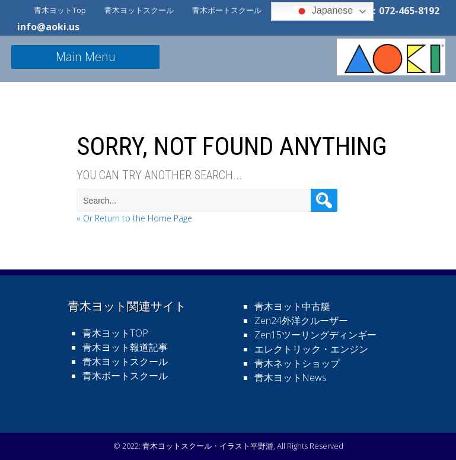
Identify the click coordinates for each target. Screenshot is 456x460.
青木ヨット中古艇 (292, 306)
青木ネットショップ (297, 363)
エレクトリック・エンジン (311, 349)
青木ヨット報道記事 (125, 347)
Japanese (324, 11)
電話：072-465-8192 (394, 10)
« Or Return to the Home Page (134, 218)
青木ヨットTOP (115, 333)
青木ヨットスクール (139, 10)
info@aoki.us (48, 26)
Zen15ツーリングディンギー (315, 334)
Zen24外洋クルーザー (301, 320)
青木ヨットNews (290, 377)
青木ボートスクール (227, 10)
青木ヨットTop (60, 10)
